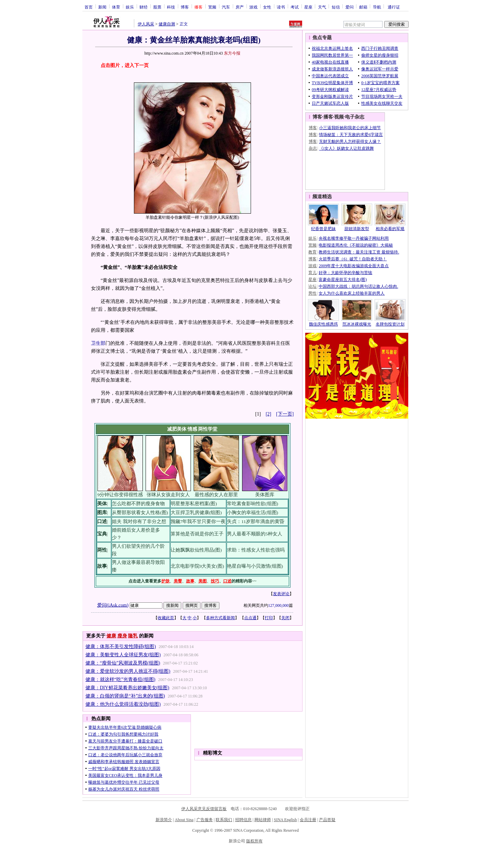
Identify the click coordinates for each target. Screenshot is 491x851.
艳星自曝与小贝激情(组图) (255, 566)
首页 (88, 7)
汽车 (226, 7)
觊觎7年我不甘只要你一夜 (198, 521)
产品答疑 (327, 819)
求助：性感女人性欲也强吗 (256, 550)
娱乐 (130, 7)
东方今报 (232, 53)
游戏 (253, 7)
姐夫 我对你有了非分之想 (139, 521)
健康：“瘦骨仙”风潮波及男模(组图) (122, 663)
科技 (171, 7)
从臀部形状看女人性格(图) (140, 512)
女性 (267, 7)
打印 (269, 617)
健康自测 (167, 24)
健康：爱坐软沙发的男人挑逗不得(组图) (127, 671)
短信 (336, 7)
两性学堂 (207, 429)
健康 (111, 635)
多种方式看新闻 (220, 617)
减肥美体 (176, 429)
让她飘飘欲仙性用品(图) (196, 550)
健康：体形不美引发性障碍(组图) (120, 646)
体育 (116, 7)
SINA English (285, 819)
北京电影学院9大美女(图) (197, 566)
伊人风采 (146, 24)
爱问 (349, 7)
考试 (294, 7)
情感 (192, 429)
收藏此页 (166, 617)
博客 (185, 7)
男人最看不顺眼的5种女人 (254, 533)
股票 (157, 7)
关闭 (285, 617)
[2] (268, 414)
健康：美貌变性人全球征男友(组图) (123, 654)
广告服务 (204, 819)
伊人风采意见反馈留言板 (204, 808)
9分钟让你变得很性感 (120, 494)
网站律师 (262, 819)
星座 (308, 7)
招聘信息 (243, 819)
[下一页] (285, 414)
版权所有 (254, 841)
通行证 (394, 7)
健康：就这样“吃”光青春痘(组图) (120, 679)
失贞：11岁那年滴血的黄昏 (255, 521)
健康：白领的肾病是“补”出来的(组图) (125, 696)
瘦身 (122, 635)
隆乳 (133, 635)
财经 (143, 7)
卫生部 (98, 343)
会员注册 (308, 819)
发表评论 (281, 593)
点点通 (250, 617)
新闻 (102, 7)
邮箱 (363, 7)
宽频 (212, 7)
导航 (377, 7)
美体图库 (264, 494)
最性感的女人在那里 (216, 494)
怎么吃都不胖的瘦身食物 (138, 503)
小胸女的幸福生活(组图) (252, 512)
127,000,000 (278, 605)
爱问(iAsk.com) (112, 605)
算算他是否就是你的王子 (197, 533)
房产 (240, 7)
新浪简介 (164, 819)
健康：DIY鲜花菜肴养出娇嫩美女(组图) (127, 687)
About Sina (184, 819)
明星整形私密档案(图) (194, 503)
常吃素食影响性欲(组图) (252, 503)
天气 (322, 7)
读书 (281, 7)
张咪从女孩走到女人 (168, 494)
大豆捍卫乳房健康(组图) (196, 512)
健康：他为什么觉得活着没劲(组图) (123, 704)
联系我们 (224, 819)
